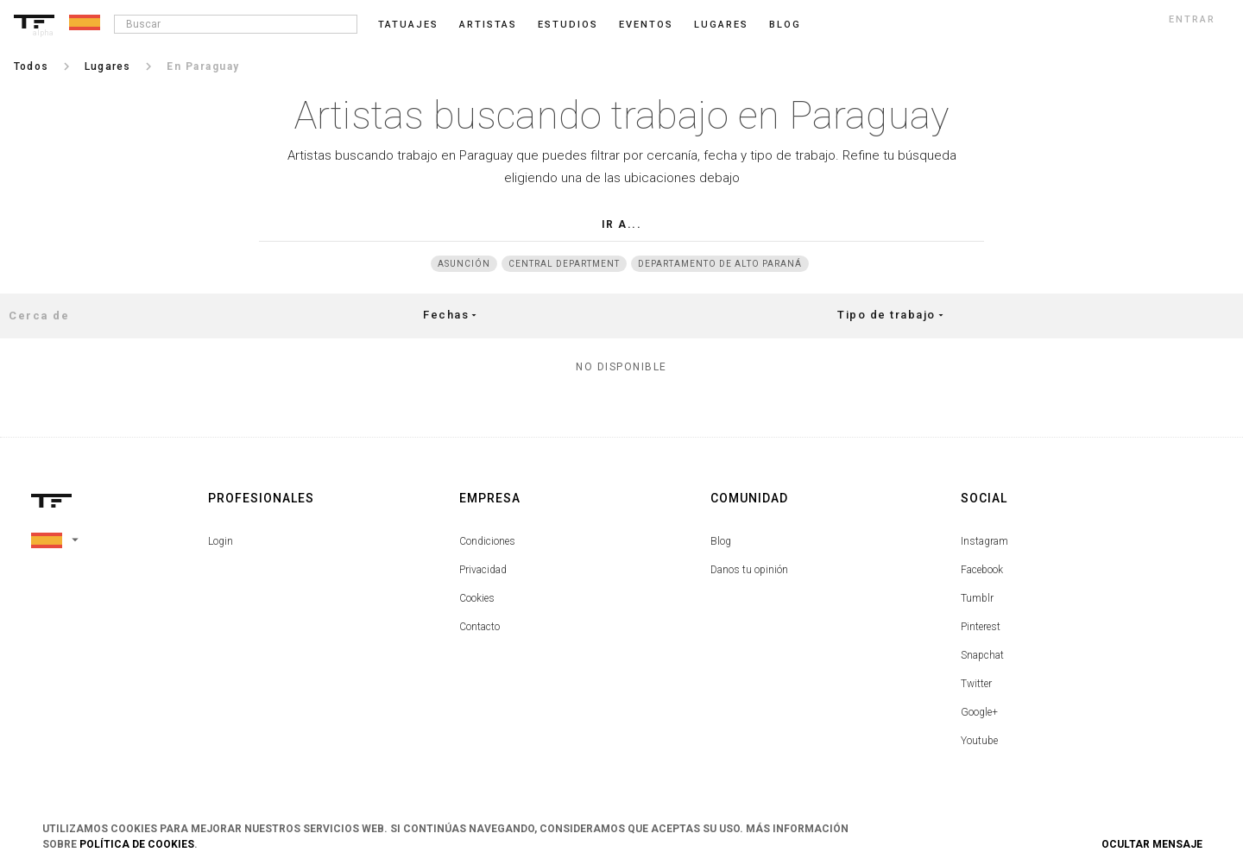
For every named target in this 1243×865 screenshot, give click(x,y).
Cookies (477, 598)
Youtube (979, 741)
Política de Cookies (136, 844)
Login (220, 541)
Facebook (982, 570)
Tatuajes (408, 24)
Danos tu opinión (749, 570)
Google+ (979, 712)
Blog (720, 541)
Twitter (976, 684)
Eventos (646, 24)
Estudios (568, 24)
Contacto (479, 627)
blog (785, 24)
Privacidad (483, 570)
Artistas (488, 24)
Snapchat (982, 655)
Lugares (721, 24)
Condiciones (487, 541)
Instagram (984, 541)
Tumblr (977, 598)
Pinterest (980, 627)
